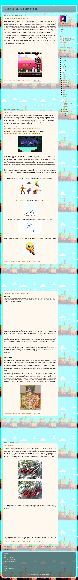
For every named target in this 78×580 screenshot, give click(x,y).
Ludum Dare (8, 112)
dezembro (65, 80)
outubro (65, 84)
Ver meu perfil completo (65, 25)
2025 (63, 60)
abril (64, 96)
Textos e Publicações (65, 46)
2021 (63, 68)
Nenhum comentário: (26, 80)
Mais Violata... (10, 445)
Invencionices (63, 42)
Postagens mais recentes (12, 546)
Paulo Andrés (64, 23)
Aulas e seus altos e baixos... (16, 293)
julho (64, 90)
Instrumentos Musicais (65, 40)
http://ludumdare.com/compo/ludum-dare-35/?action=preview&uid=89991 (22, 128)
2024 (63, 62)
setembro (65, 86)
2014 (63, 115)
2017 (63, 76)
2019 (63, 72)
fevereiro (65, 111)
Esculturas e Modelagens (66, 38)
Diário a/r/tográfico (21, 9)
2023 (63, 64)
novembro (65, 82)
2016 (63, 78)
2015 (63, 113)
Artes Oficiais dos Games (66, 34)
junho (64, 92)
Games (61, 33)
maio (64, 94)
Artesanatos (62, 44)
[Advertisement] (30, 96)
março (64, 109)
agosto (64, 88)
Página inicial (30, 546)
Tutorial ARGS (63, 50)
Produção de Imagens (65, 36)
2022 (63, 66)
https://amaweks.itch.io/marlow (11, 47)
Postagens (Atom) (12, 549)
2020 (63, 70)
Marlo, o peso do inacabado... (16, 18)
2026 (63, 58)
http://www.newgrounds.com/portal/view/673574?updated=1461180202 (22, 133)
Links (61, 52)
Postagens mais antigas (49, 546)
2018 (63, 74)
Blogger (48, 574)
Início (61, 31)
